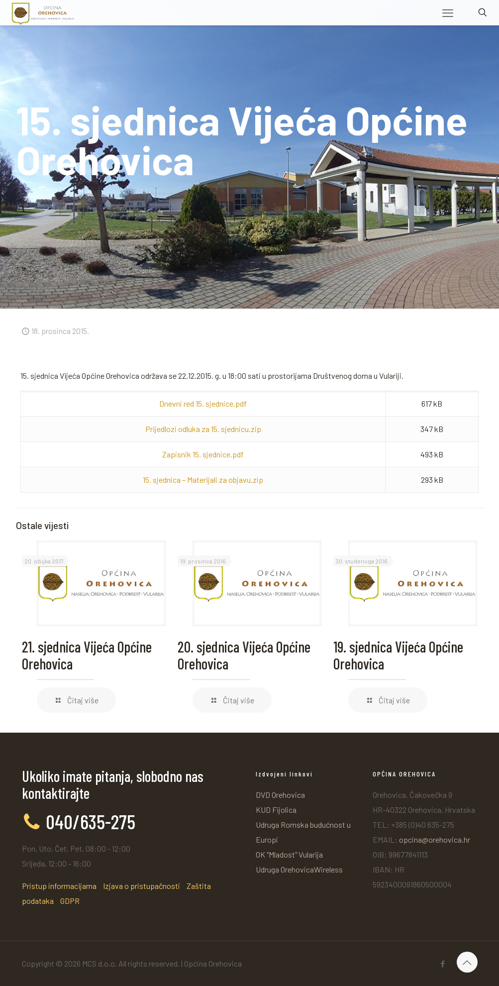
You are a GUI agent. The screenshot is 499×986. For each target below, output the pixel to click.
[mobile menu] (447, 12)
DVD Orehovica (280, 794)
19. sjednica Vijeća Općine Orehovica (398, 655)
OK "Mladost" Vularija (289, 854)
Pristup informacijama (59, 885)
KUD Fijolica (276, 809)
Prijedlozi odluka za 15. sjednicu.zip (203, 429)
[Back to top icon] (467, 962)
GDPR (70, 900)
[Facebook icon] (443, 963)
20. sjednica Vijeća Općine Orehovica (244, 655)
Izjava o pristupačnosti (141, 885)
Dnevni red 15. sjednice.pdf (203, 403)
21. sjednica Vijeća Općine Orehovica (87, 655)
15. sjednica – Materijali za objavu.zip (203, 479)
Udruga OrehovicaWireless (299, 869)
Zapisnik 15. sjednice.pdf (203, 454)
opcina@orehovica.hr (434, 839)
